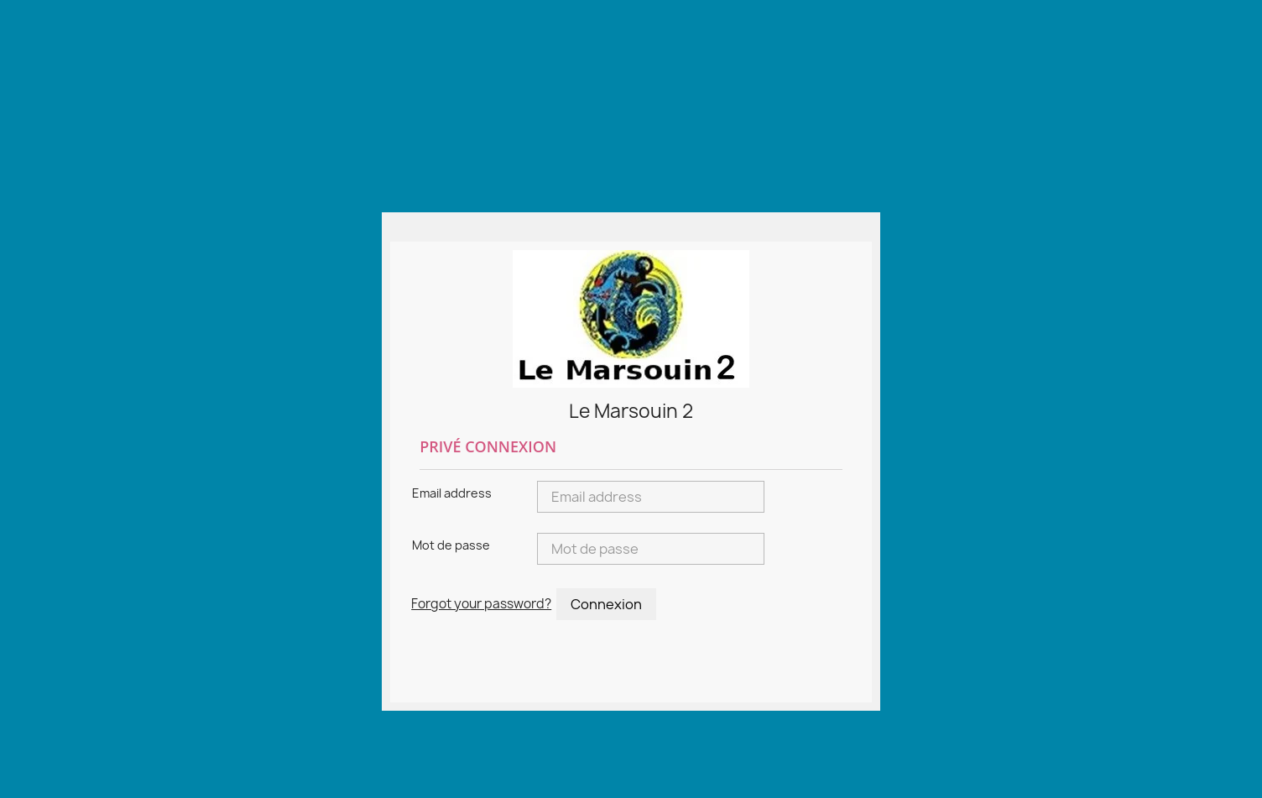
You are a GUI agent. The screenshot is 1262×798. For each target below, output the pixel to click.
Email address (452, 493)
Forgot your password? (481, 604)
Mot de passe (451, 545)
